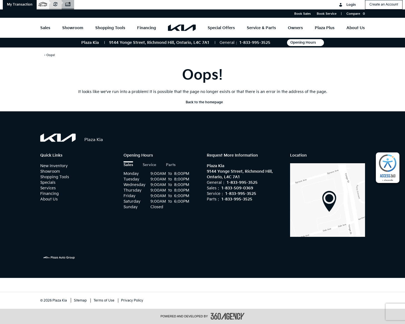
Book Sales (302, 14)
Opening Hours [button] (305, 43)
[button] (20, 4)
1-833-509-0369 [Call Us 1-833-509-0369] (237, 188)
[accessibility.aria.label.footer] (228, 316)
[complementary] (387, 167)
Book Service (326, 14)
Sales (128, 165)
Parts (170, 165)
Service (149, 165)
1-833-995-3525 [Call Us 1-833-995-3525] (255, 42)
